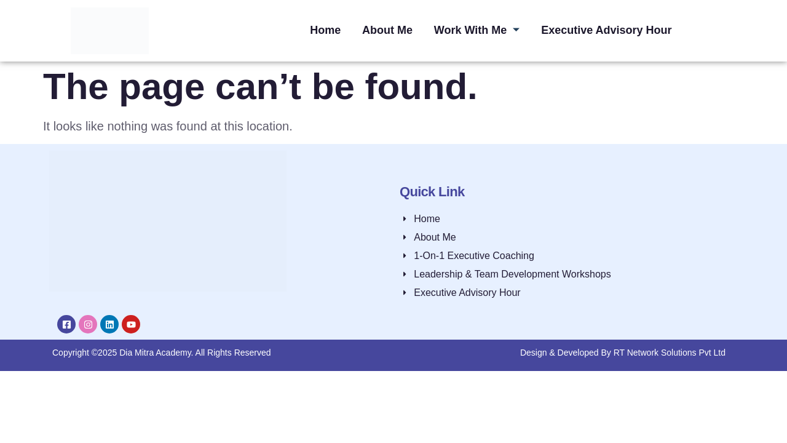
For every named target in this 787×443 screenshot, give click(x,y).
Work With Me (477, 30)
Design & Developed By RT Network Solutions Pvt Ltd (623, 352)
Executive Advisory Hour (607, 30)
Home (324, 30)
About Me (387, 30)
